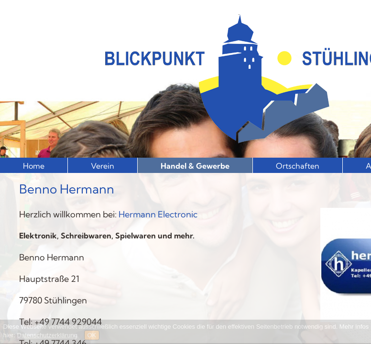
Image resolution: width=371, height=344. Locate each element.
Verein (102, 166)
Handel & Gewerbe (195, 166)
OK (92, 335)
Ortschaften (297, 166)
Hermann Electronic (158, 214)
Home (33, 166)
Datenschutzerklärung (47, 335)
